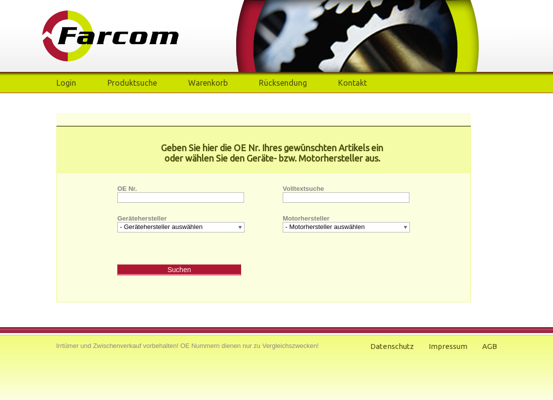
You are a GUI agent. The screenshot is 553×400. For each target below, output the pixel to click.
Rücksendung (283, 82)
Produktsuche (132, 82)
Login (66, 82)
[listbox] (180, 227)
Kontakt (352, 82)
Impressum (448, 346)
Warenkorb (208, 82)
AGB (489, 346)
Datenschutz (392, 346)
